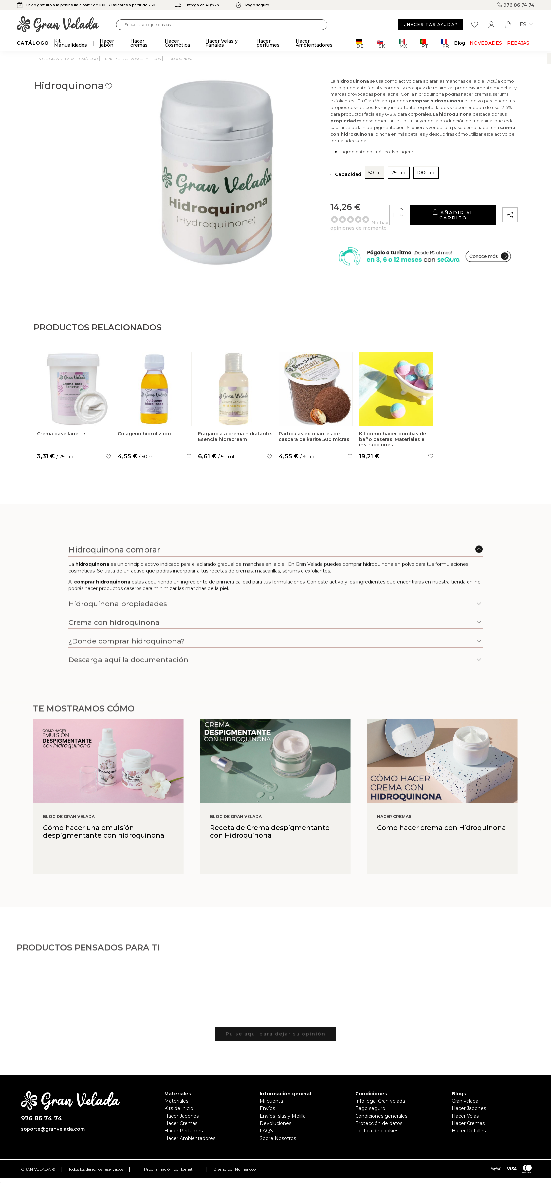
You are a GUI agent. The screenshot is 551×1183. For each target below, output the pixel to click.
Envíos (267, 1122)
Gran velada (465, 1115)
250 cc (360, 184)
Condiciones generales (381, 1129)
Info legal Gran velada (380, 1115)
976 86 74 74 (515, 5)
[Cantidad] (372, 226)
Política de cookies (376, 1144)
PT (424, 43)
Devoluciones (275, 1137)
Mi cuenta (271, 1115)
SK (381, 43)
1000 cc (387, 184)
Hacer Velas (465, 1129)
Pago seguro (370, 1122)
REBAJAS (518, 43)
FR (445, 43)
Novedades (486, 43)
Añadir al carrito (440, 226)
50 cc (336, 184)
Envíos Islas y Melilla (283, 1129)
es (526, 25)
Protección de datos (378, 1137)
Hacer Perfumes (183, 1144)
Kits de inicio (178, 1122)
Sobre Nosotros (278, 1151)
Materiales (176, 1115)
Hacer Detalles (469, 1144)
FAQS (266, 1144)
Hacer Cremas (180, 1137)
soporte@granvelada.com (53, 1142)
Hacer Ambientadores (189, 1151)
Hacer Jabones (181, 1129)
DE (360, 43)
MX (403, 43)
